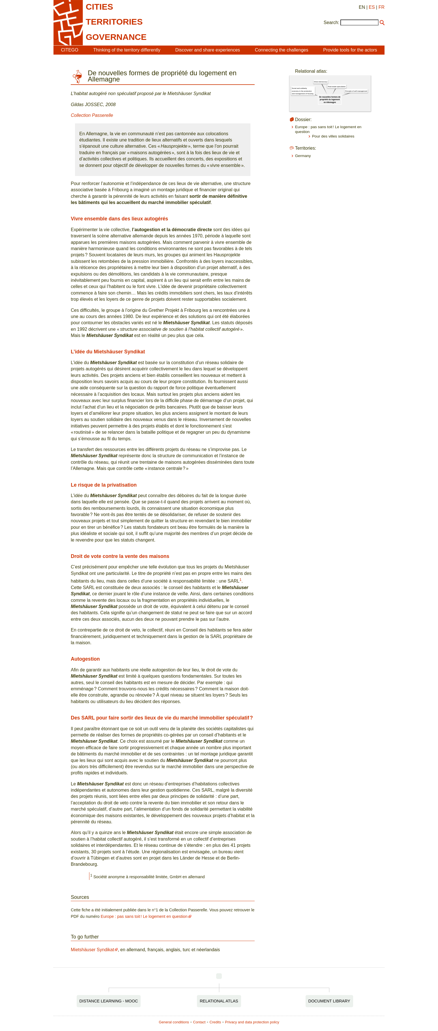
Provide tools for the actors (350, 50)
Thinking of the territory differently (126, 50)
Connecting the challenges (281, 50)
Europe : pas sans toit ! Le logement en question (144, 916)
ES (372, 7)
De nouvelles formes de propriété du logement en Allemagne (329, 99)
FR (382, 7)
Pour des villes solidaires (333, 136)
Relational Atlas (219, 1001)
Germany (303, 156)
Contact (199, 1022)
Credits (215, 1022)
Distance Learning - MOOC (109, 1001)
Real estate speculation (337, 86)
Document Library (329, 1001)
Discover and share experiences (207, 50)
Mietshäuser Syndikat (92, 949)
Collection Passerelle (92, 115)
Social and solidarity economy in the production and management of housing (302, 90)
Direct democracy (320, 82)
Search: (331, 22)
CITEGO (69, 50)
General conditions (174, 1022)
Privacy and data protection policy (252, 1022)
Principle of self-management (356, 91)
